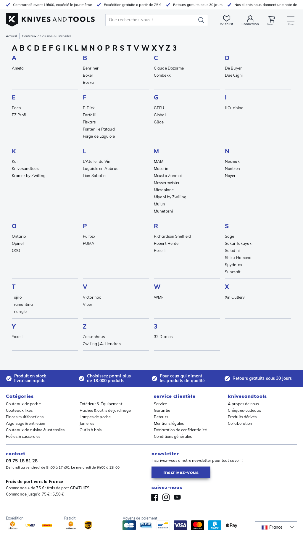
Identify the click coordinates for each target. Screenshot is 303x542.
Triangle (19, 311)
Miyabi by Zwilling (170, 196)
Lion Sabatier (95, 175)
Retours (161, 416)
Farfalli (89, 114)
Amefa (18, 68)
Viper (88, 304)
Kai (14, 161)
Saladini (232, 250)
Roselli (159, 250)
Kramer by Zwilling (29, 175)
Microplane (164, 189)
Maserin (161, 168)
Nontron (232, 168)
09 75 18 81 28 (22, 461)
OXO (16, 250)
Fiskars (89, 122)
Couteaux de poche (23, 403)
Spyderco (233, 264)
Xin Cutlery (235, 297)
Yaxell (17, 336)
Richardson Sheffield (172, 236)
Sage (229, 236)
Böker (88, 75)
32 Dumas (163, 336)
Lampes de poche (95, 416)
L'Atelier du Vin (97, 161)
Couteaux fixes (19, 410)
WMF (158, 297)
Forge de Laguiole (99, 136)
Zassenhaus (94, 336)
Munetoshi (163, 211)
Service (160, 403)
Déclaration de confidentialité (180, 429)
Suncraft (233, 271)
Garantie (162, 410)
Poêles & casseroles (23, 436)
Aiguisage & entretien (25, 423)
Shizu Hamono (238, 257)
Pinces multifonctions (24, 416)
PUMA (88, 243)
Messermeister (167, 182)
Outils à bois (90, 429)
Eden (16, 107)
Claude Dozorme (169, 68)
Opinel (18, 243)
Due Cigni (234, 75)
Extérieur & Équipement (101, 403)
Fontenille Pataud (99, 129)
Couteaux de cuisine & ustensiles (35, 429)
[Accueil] (50, 18)
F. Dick (89, 107)
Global (160, 114)
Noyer (230, 175)
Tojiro (17, 297)
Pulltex (89, 236)
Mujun (159, 204)
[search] (150, 19)
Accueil (11, 36)
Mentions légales (169, 423)
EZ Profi (19, 114)
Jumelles (87, 423)
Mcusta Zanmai (168, 175)
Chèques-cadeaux (244, 410)
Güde (159, 122)
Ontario (19, 236)
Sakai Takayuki (238, 243)
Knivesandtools (25, 168)
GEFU (159, 107)
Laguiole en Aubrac (100, 168)
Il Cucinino (234, 107)
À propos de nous (243, 403)
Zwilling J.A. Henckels (102, 343)
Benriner (91, 68)
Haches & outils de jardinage (105, 410)
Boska (88, 82)
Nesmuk (232, 161)
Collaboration (240, 423)
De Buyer (233, 68)
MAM (158, 161)
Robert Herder (167, 243)
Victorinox (92, 297)
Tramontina (22, 304)
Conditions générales (173, 436)
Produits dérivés (242, 416)
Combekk (162, 75)
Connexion (248, 24)
